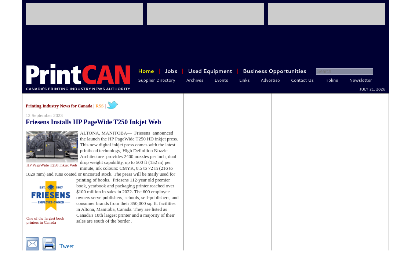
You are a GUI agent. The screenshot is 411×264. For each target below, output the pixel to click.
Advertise (270, 80)
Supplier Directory (156, 80)
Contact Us (302, 80)
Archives (195, 80)
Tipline (331, 80)
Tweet (66, 246)
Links (244, 80)
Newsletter (360, 80)
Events (221, 80)
